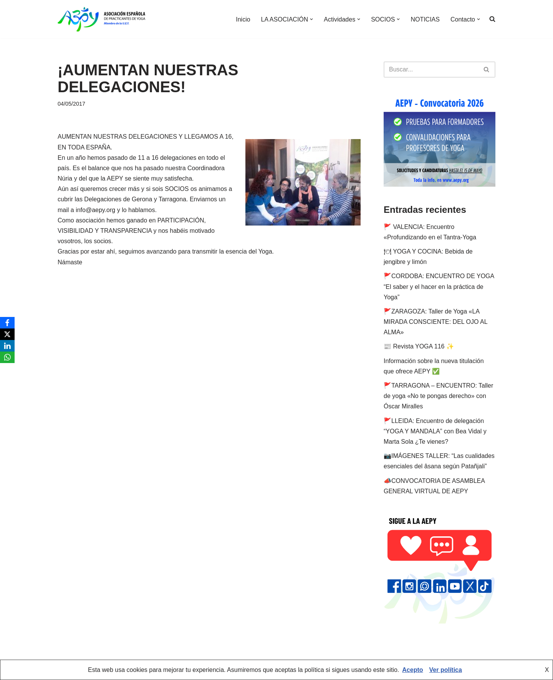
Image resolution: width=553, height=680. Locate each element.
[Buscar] (431, 69)
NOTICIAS (425, 19)
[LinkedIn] (7, 346)
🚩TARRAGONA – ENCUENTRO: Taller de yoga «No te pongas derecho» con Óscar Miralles (438, 396)
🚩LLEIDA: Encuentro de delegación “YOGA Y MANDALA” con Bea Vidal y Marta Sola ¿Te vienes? (435, 431)
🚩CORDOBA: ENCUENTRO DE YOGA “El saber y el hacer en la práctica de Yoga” (439, 286)
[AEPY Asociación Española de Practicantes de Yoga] (101, 19)
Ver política (445, 670)
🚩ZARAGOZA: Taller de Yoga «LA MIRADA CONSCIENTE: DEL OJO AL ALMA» (435, 321)
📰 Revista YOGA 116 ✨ (419, 346)
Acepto (412, 670)
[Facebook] (7, 322)
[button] (311, 19)
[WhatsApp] (7, 357)
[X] (7, 334)
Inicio (243, 19)
